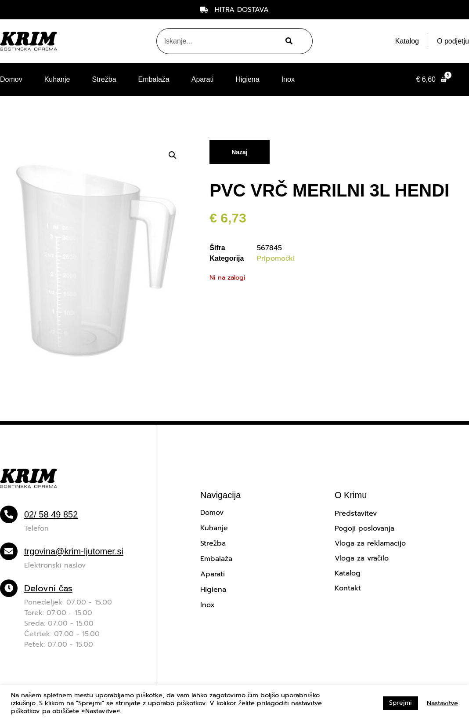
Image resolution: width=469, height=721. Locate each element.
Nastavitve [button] (442, 703)
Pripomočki (276, 258)
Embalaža (154, 79)
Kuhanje (57, 79)
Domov (11, 79)
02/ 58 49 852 (51, 514)
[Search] (287, 41)
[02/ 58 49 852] (9, 514)
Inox (288, 79)
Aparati (202, 79)
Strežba (104, 79)
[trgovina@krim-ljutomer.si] (9, 551)
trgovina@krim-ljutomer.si (73, 551)
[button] (172, 155)
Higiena (247, 79)
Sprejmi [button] (400, 702)
